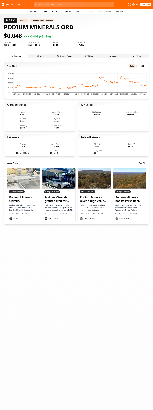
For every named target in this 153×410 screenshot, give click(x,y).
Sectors (79, 11)
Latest (45, 11)
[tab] (16, 56)
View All (142, 163)
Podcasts (119, 11)
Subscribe (146, 4)
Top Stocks (56, 11)
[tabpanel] (76, 143)
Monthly (141, 66)
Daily (132, 66)
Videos (108, 11)
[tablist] (76, 56)
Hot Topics (34, 11)
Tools (91, 11)
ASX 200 (68, 11)
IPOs (100, 11)
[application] (76, 85)
